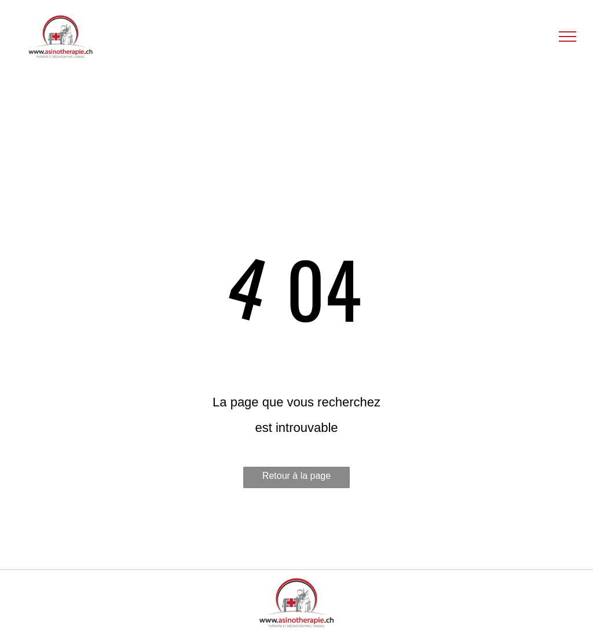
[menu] (567, 36)
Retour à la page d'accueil (296, 479)
